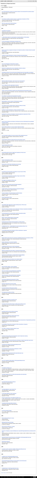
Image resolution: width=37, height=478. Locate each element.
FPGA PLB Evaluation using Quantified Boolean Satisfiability (11, 275)
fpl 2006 (3, 244)
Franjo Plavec (4, 115)
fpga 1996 (3, 443)
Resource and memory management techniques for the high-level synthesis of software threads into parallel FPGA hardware (18, 50)
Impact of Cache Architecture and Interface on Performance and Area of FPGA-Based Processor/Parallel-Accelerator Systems (18, 122)
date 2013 (3, 103)
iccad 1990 (3, 470)
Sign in (2, 472)
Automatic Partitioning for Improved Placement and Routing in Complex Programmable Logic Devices (17, 340)
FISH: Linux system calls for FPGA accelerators (9, 23)
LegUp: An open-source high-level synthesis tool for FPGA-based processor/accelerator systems (17, 90)
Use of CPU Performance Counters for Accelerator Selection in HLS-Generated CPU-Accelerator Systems (18, 11)
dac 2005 (3, 268)
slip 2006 (3, 252)
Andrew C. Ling (4, 146)
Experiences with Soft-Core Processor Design (9, 283)
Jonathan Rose (10, 427)
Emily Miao (31, 86)
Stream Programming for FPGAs (7, 197)
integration (3, 232)
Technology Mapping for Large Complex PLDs (9, 389)
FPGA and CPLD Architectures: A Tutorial (8, 426)
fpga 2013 (3, 83)
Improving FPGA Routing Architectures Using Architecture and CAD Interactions (14, 460)
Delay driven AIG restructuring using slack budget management (11, 184)
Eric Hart (28, 86)
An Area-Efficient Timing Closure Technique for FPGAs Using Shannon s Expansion (14, 324)
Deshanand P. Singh (9, 210)
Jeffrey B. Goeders (32, 31)
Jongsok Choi (8, 31)
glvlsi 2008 (3, 186)
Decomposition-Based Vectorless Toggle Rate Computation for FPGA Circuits (14, 152)
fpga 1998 (3, 395)
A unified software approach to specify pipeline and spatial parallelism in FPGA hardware (15, 37)
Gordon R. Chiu (11, 251)
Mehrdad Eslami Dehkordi (5, 243)
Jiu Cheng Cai (4, 86)
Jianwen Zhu (20, 146)
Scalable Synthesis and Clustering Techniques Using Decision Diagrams (13, 188)
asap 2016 (3, 39)
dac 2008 (3, 178)
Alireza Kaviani (4, 375)
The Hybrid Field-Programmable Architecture (9, 381)
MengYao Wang (12, 86)
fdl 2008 (3, 195)
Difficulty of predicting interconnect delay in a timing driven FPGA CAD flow (13, 250)
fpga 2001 (3, 362)
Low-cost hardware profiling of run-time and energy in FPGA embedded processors (14, 135)
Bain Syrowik (4, 12)
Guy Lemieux (17, 438)
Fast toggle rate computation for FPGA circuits (9, 180)
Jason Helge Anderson (20, 38)
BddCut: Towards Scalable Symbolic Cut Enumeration (10, 217)
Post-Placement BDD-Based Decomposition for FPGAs (10, 279)
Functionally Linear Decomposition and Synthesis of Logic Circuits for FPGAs (14, 171)
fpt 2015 (3, 53)
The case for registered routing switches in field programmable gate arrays (13, 360)
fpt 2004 (3, 306)
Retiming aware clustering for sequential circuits (9, 299)
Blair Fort (7, 12)
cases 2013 (3, 99)
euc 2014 (3, 75)
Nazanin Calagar (23, 56)
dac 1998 (3, 391)
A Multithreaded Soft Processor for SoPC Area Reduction (10, 246)
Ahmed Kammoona (21, 91)
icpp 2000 (3, 372)
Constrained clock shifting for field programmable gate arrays (11, 344)
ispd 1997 (3, 412)
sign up (5, 472)
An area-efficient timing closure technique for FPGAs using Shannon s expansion (14, 230)
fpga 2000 (3, 376)
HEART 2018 (4, 13)
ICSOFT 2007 (4, 228)
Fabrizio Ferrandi (10, 43)
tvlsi (2, 21)
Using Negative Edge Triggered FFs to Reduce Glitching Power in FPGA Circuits (14, 204)
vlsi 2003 (3, 322)
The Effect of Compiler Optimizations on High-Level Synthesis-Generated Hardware (14, 55)
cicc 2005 (3, 294)
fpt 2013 (3, 88)
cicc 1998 (3, 405)
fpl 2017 (3, 25)
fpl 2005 (3, 277)
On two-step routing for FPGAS (6, 410)
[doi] (6, 13)
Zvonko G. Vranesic (9, 115)
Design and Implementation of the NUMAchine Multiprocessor (11, 397)
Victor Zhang (16, 91)
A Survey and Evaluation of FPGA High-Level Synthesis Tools (11, 41)
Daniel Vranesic (9, 404)
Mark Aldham (12, 91)
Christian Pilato (13, 42)
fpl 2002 (3, 342)
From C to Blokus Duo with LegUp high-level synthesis (10, 85)
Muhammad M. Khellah (11, 423)
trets (2, 58)
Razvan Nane (4, 42)
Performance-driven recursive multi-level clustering (10, 311)
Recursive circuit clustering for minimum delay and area (10, 315)
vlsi (2, 439)
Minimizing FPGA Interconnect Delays (7, 422)
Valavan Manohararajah (5, 251)
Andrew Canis (4, 31)
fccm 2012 (3, 124)
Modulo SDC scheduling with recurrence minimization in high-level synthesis (13, 68)
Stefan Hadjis (25, 73)
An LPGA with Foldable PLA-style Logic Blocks (9, 393)
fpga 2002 (3, 346)
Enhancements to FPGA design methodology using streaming (11, 164)
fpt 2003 (3, 313)
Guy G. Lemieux (4, 411)
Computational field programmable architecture (9, 403)
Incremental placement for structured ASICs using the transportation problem (14, 213)
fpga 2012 (3, 130)
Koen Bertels (22, 43)
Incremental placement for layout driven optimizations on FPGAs (12, 348)
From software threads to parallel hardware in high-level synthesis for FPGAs (14, 105)
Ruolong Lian (19, 31)
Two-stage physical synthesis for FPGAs (8, 292)
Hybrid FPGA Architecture (6, 441)
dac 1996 (3, 435)
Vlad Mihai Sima (8, 42)
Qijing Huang (4, 56)
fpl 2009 (3, 166)
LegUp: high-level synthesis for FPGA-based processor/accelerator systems (13, 139)
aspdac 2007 (4, 219)
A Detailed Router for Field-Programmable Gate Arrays (10, 468)
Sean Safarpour (15, 146)
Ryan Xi (20, 56)
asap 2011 (3, 137)
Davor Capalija (7, 247)
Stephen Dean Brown (12, 12)
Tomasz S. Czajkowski (9, 74)
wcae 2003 (3, 330)
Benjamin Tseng (4, 461)
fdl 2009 (3, 199)
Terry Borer (17, 243)
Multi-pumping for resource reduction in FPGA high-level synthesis (12, 101)
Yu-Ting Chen (24, 31)
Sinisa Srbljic (7, 434)
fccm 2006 (3, 248)
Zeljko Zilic (11, 371)
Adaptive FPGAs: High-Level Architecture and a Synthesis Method (12, 259)
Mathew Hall (33, 73)
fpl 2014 (3, 70)
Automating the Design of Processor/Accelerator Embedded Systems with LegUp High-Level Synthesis (17, 72)
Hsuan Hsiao (28, 31)
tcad (2, 44)
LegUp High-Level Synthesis (6, 30)
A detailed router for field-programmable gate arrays (10, 456)
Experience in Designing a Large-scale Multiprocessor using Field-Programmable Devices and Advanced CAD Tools (18, 431)
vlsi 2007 (3, 215)
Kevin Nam (3, 24)
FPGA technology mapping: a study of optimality (9, 266)
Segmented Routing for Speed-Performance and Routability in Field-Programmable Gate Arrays (16, 437)
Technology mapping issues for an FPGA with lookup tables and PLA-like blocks (14, 374)
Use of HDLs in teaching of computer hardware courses (10, 328)
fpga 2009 (3, 162)
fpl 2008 (3, 182)
